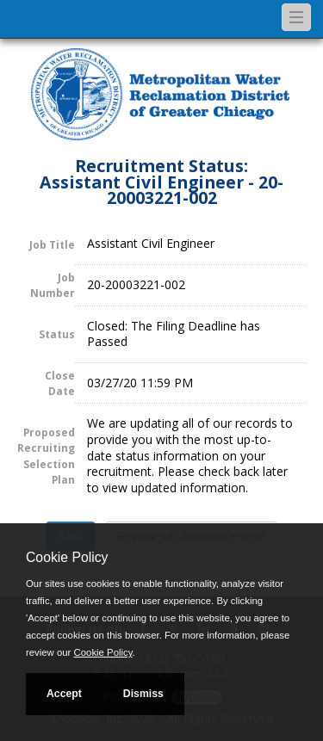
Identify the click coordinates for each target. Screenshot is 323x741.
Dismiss (143, 694)
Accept (64, 694)
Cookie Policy (67, 557)
